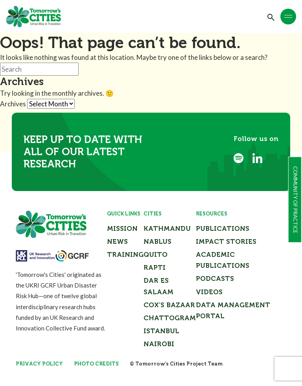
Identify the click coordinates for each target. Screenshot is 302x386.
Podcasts (215, 278)
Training (125, 254)
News (117, 241)
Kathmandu (167, 228)
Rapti (155, 267)
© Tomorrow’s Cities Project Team (176, 364)
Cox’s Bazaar (169, 305)
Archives (13, 104)
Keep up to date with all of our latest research (83, 152)
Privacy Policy (39, 364)
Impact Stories (226, 241)
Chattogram (170, 318)
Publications (222, 228)
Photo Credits (96, 364)
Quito (156, 254)
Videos (209, 292)
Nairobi (159, 344)
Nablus (157, 241)
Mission (122, 228)
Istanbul (161, 331)
